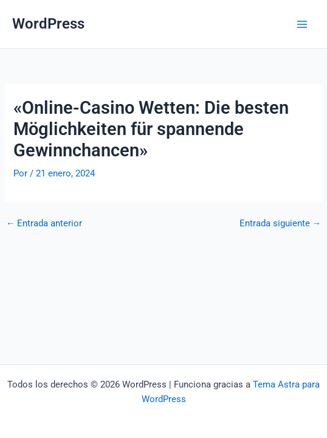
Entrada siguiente (280, 223)
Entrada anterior (44, 223)
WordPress (48, 23)
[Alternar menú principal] (302, 24)
